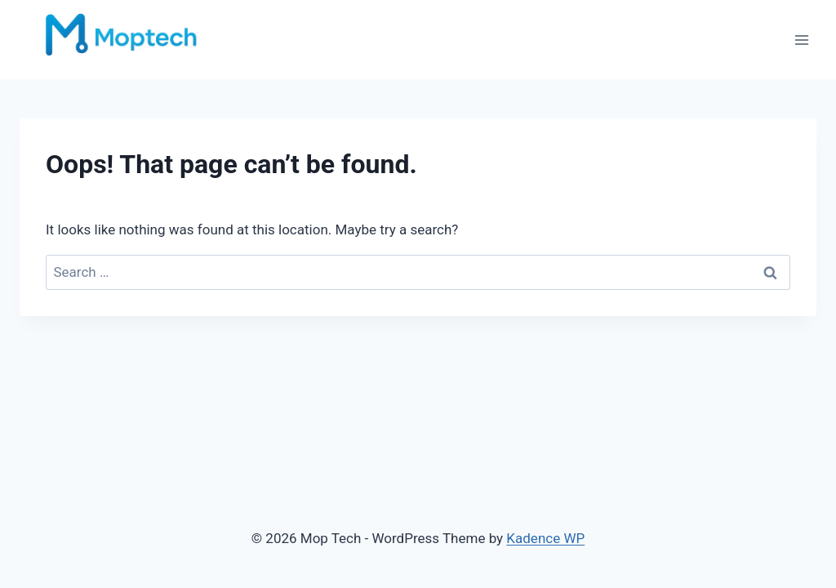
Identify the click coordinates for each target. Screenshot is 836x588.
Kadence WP (545, 538)
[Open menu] (801, 39)
